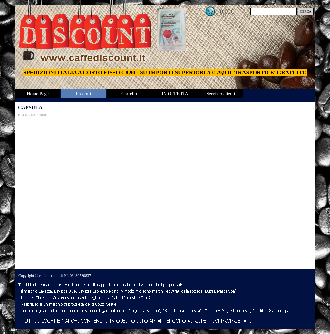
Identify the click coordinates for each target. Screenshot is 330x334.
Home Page (38, 93)
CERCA (306, 11)
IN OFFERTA (175, 93)
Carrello (129, 93)
